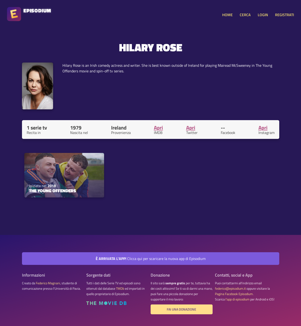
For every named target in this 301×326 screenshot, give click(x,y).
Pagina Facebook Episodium (234, 293)
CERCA (245, 15)
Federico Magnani (48, 283)
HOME (227, 15)
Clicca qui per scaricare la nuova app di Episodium (151, 258)
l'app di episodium (237, 299)
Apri (158, 128)
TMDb (120, 288)
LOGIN (263, 15)
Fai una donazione (181, 309)
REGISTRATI (284, 15)
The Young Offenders (52, 191)
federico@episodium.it (230, 288)
